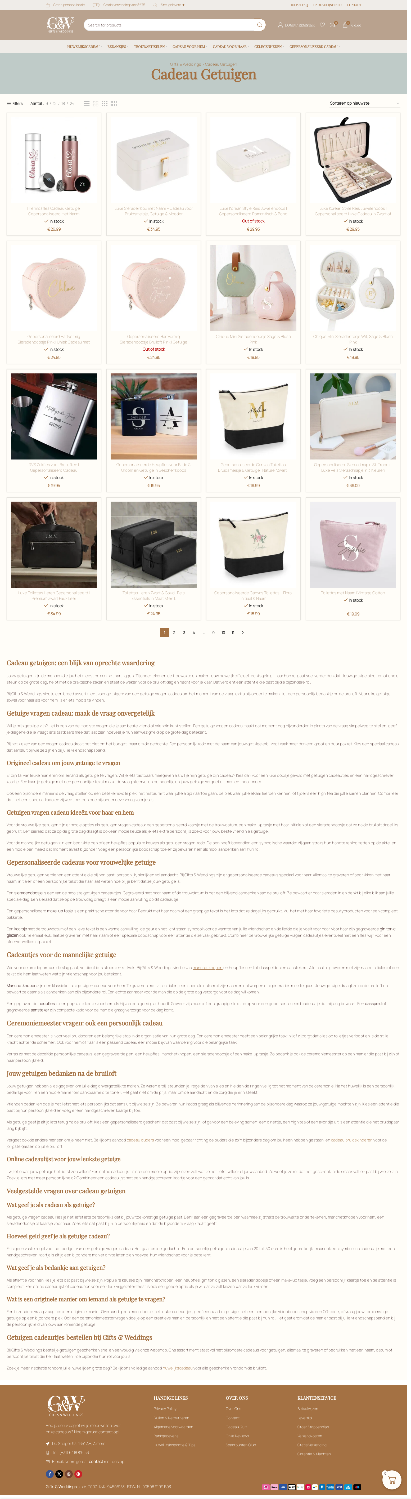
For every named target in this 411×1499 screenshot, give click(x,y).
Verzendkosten (309, 1435)
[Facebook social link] (50, 1474)
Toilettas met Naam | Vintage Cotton (353, 593)
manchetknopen (208, 967)
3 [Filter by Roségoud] (184, 632)
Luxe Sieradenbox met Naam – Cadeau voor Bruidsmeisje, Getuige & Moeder (154, 211)
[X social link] (59, 1474)
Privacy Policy (165, 1408)
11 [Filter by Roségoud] (233, 632)
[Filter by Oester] (154, 545)
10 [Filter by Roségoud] (223, 632)
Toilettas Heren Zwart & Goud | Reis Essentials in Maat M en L (154, 595)
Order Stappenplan (313, 1426)
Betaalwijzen (307, 1408)
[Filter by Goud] (253, 160)
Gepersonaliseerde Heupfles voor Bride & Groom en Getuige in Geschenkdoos (153, 467)
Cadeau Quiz (236, 1426)
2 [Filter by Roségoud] (174, 632)
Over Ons (233, 1408)
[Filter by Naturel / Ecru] (253, 416)
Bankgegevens (166, 1435)
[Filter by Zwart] (86, 103)
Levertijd (304, 1417)
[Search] (175, 25)
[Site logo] (61, 24)
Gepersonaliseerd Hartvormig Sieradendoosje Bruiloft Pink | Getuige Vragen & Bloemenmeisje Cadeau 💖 (153, 342)
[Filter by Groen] (353, 160)
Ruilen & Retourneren (171, 1417)
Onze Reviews (237, 1435)
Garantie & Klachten (314, 1453)
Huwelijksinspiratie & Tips (174, 1444)
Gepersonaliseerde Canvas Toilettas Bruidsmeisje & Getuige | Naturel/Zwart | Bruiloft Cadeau (253, 470)
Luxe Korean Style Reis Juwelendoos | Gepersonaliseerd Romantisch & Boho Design (253, 214)
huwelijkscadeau (178, 1368)
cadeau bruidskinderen (352, 1140)
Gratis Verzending (312, 1444)
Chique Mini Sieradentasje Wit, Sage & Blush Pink (353, 339)
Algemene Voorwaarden (173, 1426)
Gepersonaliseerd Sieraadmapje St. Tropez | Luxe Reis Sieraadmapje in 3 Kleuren (353, 467)
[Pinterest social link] (78, 1474)
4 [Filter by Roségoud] (194, 632)
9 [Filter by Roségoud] (213, 632)
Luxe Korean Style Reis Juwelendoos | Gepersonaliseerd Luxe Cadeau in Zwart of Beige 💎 (353, 214)
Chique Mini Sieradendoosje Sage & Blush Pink (253, 339)
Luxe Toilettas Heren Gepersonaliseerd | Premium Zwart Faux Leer (54, 595)
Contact (233, 1417)
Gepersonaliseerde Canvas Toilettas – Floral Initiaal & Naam (253, 595)
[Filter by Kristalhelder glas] (353, 288)
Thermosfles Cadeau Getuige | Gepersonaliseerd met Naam (54, 211)
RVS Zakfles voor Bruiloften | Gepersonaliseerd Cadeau (54, 467)
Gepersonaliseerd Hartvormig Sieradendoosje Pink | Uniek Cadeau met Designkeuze (54, 342)
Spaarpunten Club (241, 1444)
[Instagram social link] (69, 1474)
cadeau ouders (140, 1140)
